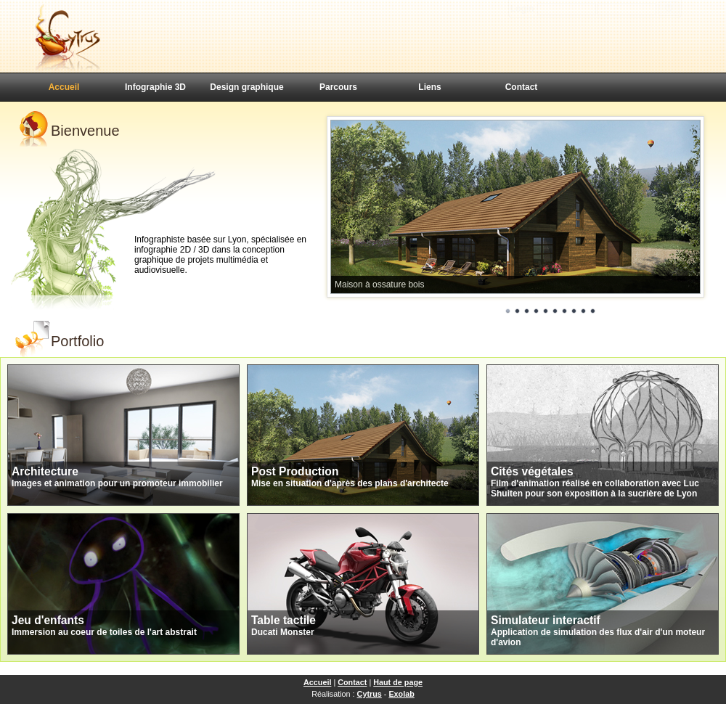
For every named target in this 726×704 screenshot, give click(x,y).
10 (593, 311)
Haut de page (398, 682)
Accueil (64, 87)
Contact (521, 87)
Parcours (338, 87)
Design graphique (246, 87)
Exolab (401, 693)
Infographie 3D (155, 87)
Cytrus (369, 693)
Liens (429, 87)
